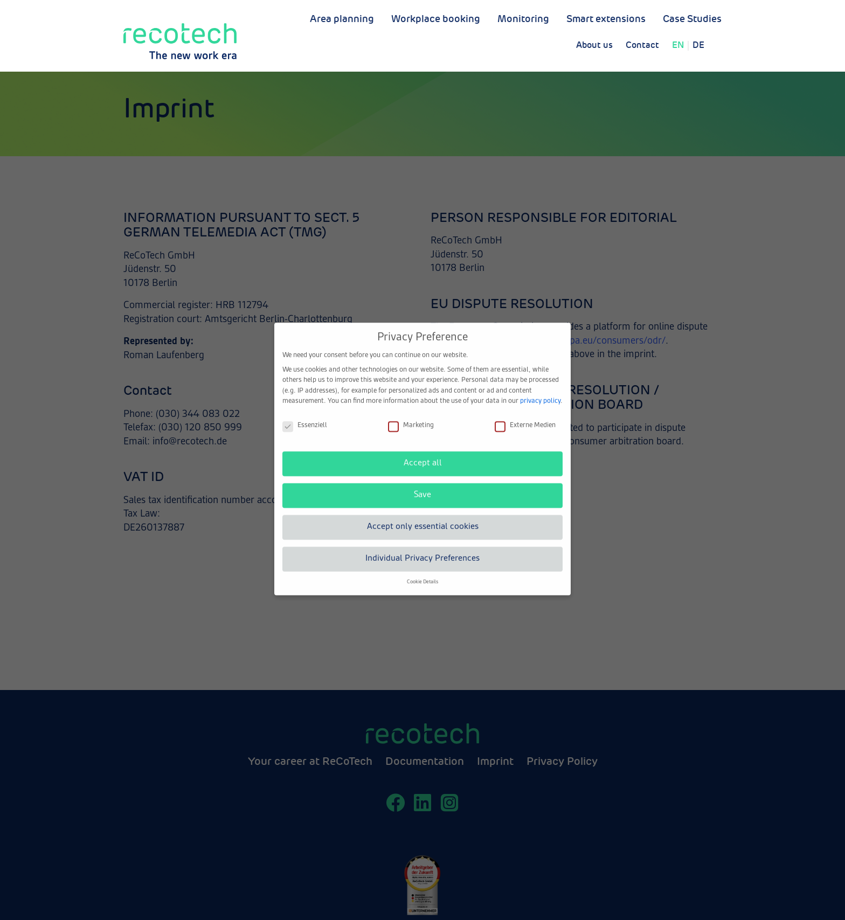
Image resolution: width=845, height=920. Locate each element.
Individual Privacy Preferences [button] (422, 549)
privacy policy (540, 391)
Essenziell (304, 416)
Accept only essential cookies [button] (423, 517)
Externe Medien (525, 416)
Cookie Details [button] (422, 572)
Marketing (411, 416)
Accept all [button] (423, 453)
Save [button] (422, 485)
